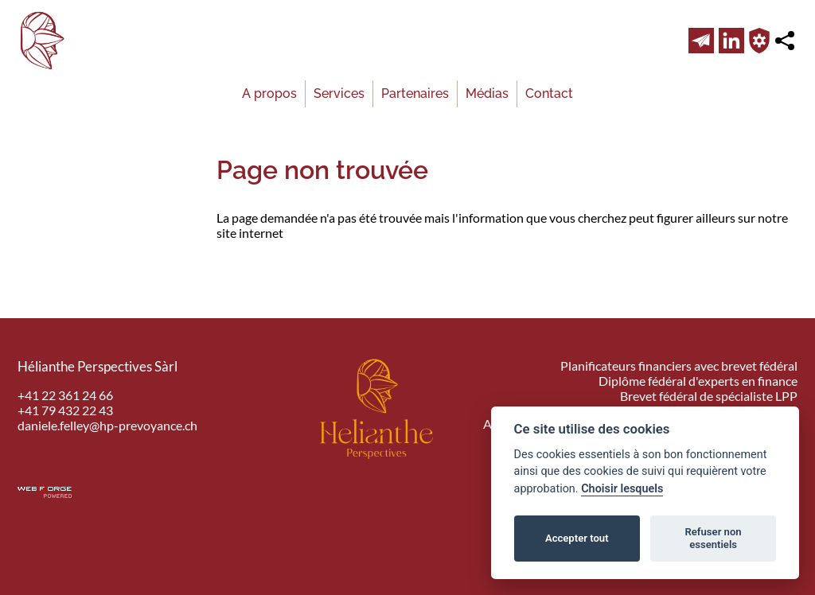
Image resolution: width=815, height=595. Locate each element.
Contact (549, 93)
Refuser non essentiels (712, 538)
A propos (269, 93)
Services (339, 93)
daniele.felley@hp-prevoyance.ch (107, 425)
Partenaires (415, 93)
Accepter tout (577, 538)
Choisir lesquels (622, 489)
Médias (487, 93)
